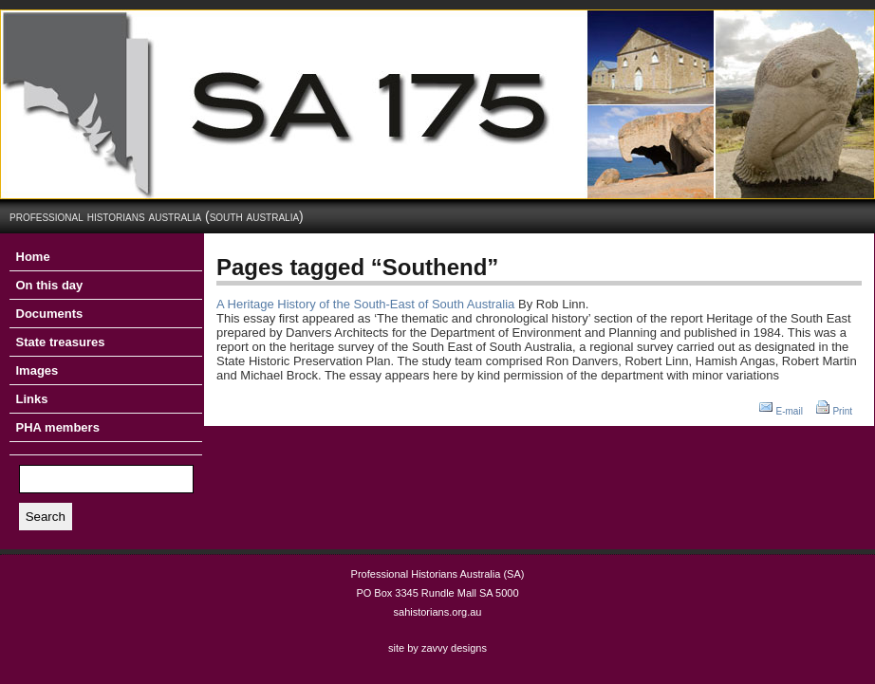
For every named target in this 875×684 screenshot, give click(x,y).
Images (37, 370)
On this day (50, 285)
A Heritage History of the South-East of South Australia (365, 304)
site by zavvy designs (437, 648)
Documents (50, 313)
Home (33, 257)
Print (842, 411)
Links (32, 399)
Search (45, 516)
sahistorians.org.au (438, 612)
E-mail (789, 411)
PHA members (58, 427)
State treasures (60, 342)
